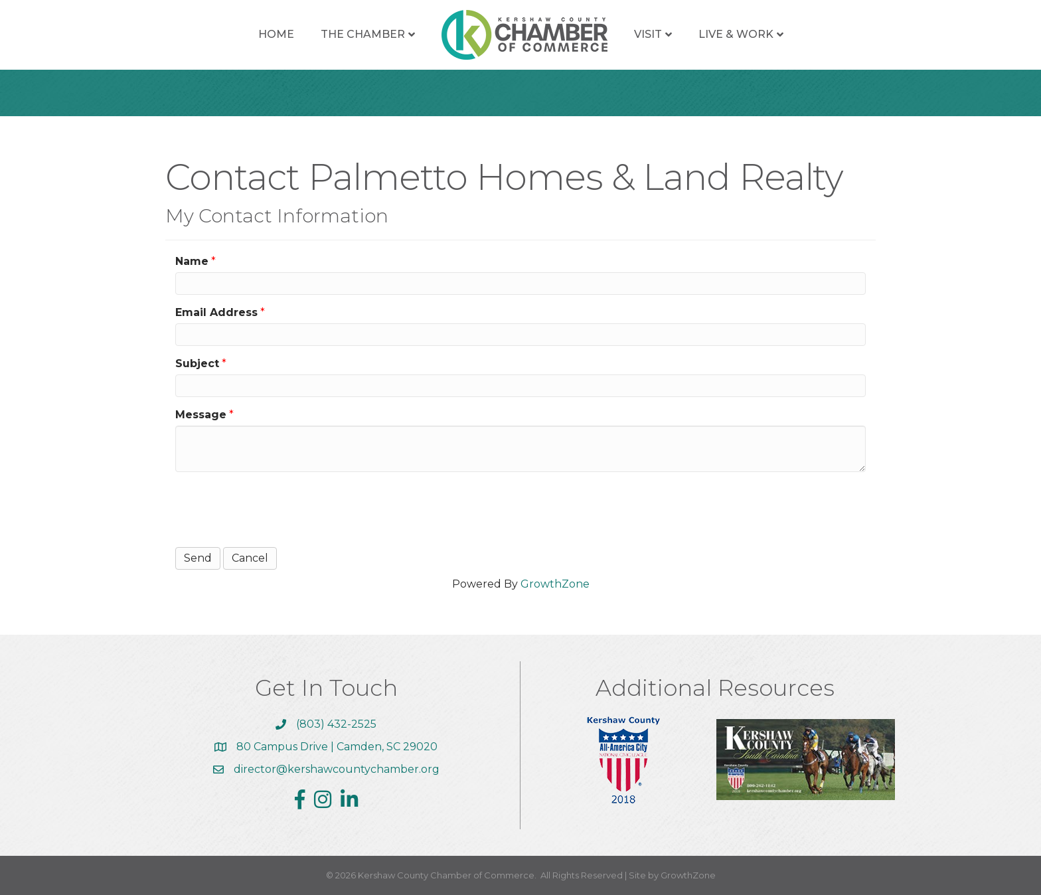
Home (276, 34)
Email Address (216, 312)
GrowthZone (555, 584)
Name (191, 261)
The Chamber (363, 34)
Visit (648, 34)
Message (200, 414)
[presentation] (276, 508)
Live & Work (735, 34)
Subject (197, 363)
